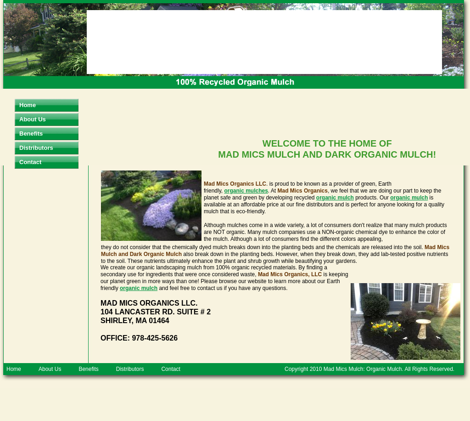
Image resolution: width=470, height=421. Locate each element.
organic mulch (335, 197)
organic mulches (246, 191)
